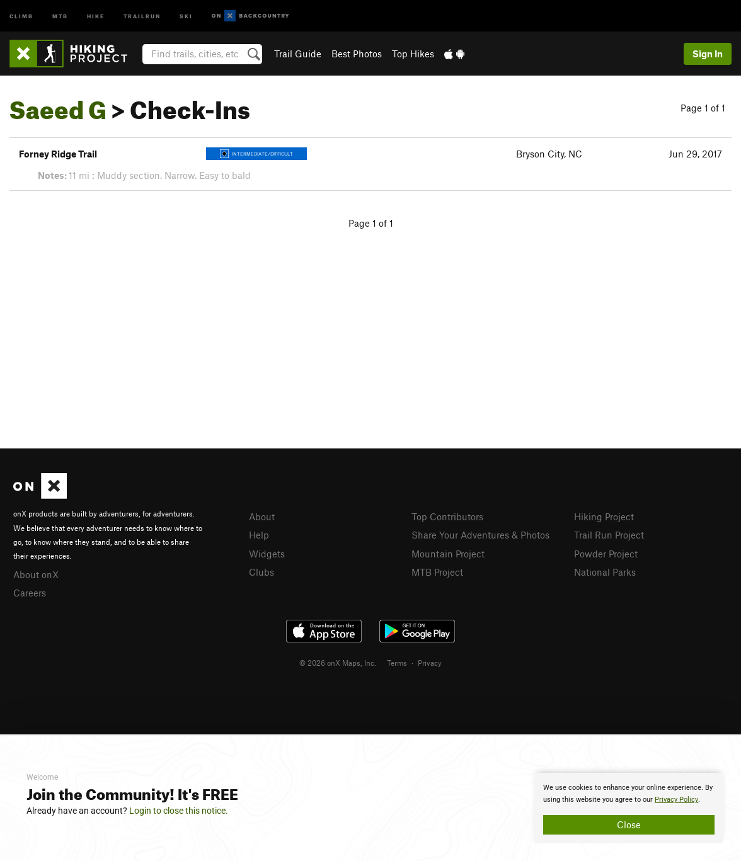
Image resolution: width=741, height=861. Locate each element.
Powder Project (606, 553)
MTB (60, 15)
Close (629, 824)
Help (259, 534)
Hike (96, 15)
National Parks (605, 572)
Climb (21, 15)
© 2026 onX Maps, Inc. (337, 662)
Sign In (707, 53)
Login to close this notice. (178, 811)
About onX (36, 574)
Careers (29, 592)
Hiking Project (604, 516)
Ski (186, 15)
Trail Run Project (609, 534)
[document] (629, 808)
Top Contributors (447, 516)
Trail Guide (297, 53)
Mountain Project (448, 553)
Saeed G (57, 105)
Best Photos (356, 53)
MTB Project (437, 572)
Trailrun (142, 15)
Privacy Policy (676, 799)
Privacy (430, 662)
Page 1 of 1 (703, 107)
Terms (397, 662)
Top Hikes (413, 53)
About (262, 516)
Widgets (267, 553)
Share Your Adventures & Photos (480, 534)
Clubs (261, 572)
